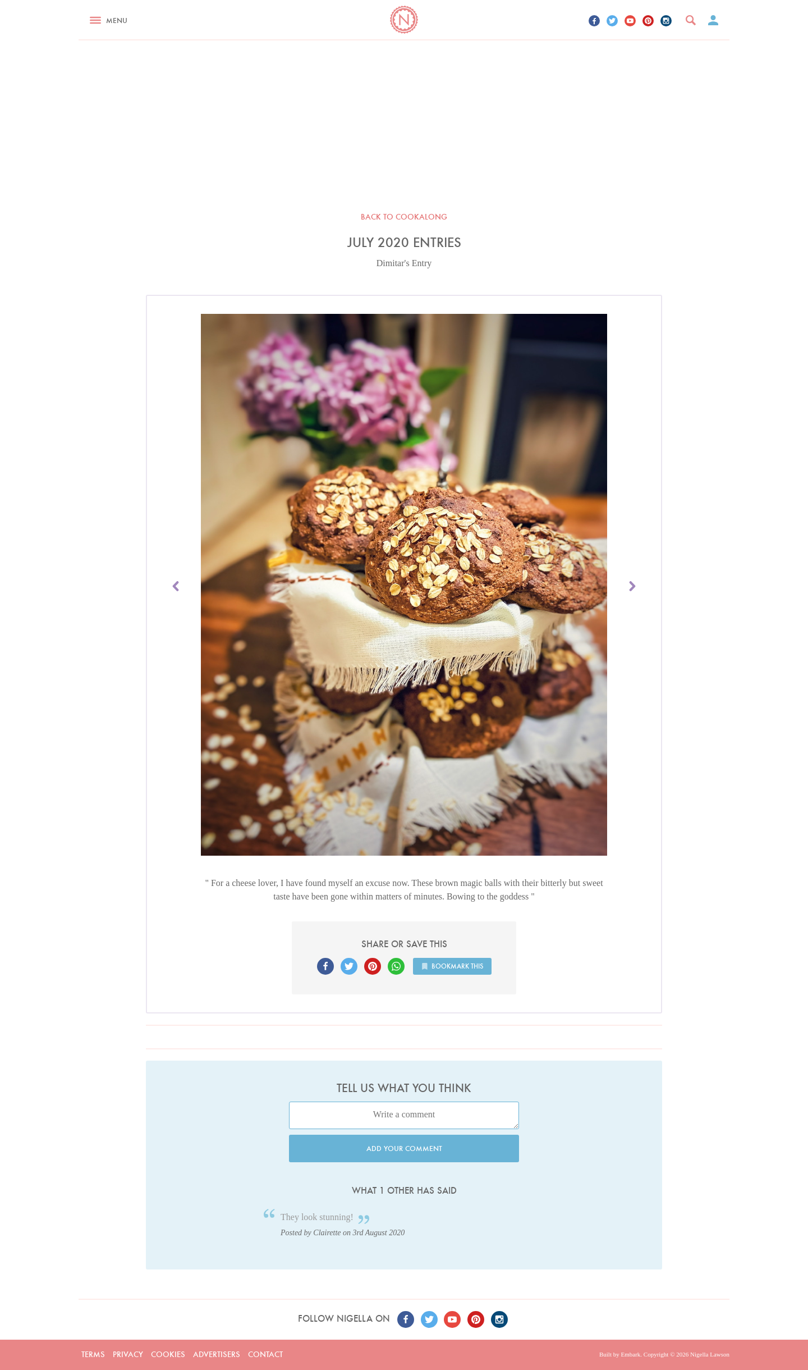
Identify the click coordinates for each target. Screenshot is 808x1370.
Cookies (168, 1354)
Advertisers (216, 1354)
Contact (265, 1354)
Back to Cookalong (404, 217)
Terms (93, 1354)
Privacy (128, 1354)
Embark (630, 1354)
